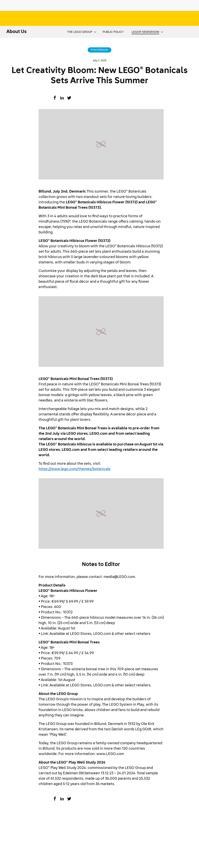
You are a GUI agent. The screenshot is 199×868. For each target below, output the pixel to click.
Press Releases (99, 50)
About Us (16, 31)
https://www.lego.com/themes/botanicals (75, 469)
